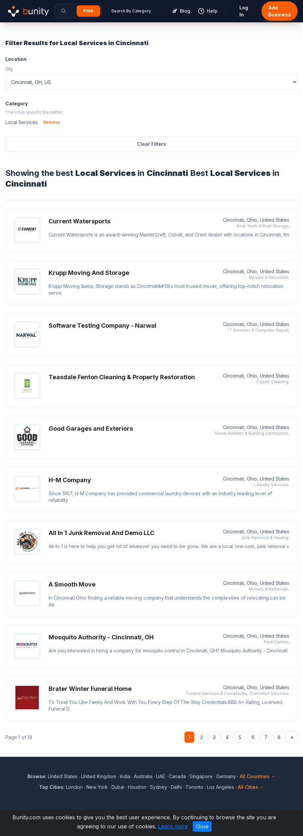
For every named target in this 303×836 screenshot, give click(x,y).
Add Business (279, 11)
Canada (177, 776)
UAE (160, 776)
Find (88, 10)
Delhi (176, 787)
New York (97, 787)
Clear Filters (151, 144)
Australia (143, 776)
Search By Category (131, 10)
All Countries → (258, 776)
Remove (51, 122)
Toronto (194, 787)
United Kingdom (98, 776)
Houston (137, 787)
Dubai (117, 787)
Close (202, 826)
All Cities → (251, 787)
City (9, 69)
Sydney (158, 787)
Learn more (173, 826)
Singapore (201, 776)
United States (62, 776)
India (125, 776)
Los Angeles (220, 787)
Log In (243, 11)
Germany (226, 776)
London (74, 787)
